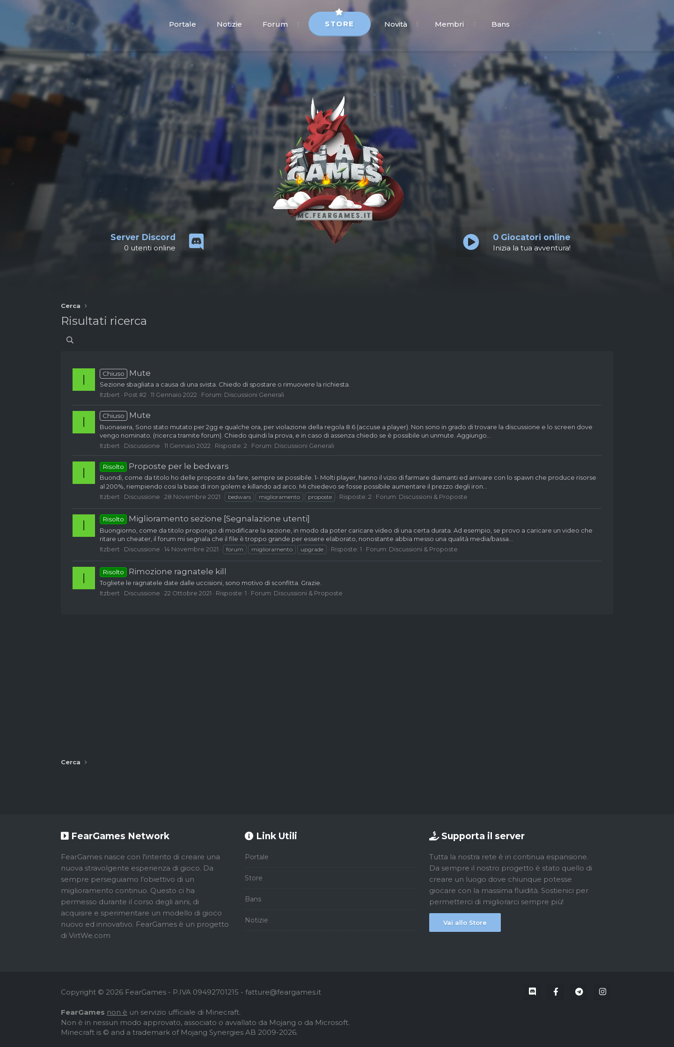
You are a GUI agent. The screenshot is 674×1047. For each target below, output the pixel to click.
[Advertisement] (337, 682)
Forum (275, 24)
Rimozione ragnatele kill (163, 571)
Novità (395, 24)
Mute (125, 373)
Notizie (229, 24)
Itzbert (110, 394)
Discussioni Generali (254, 394)
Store (339, 20)
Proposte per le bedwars (164, 466)
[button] (298, 24)
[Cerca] (70, 340)
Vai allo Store (465, 922)
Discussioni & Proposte (433, 496)
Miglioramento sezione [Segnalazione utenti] (205, 518)
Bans (500, 24)
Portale (182, 24)
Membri (449, 24)
